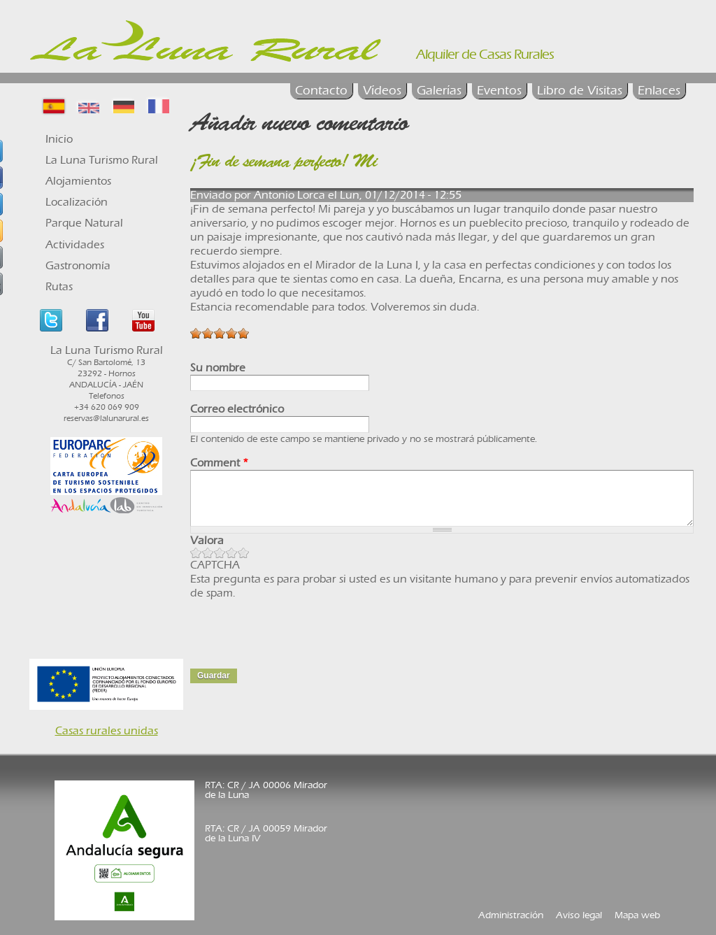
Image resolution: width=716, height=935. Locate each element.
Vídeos (382, 90)
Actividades (74, 244)
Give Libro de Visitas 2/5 (208, 553)
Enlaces (659, 90)
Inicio (59, 138)
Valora (207, 540)
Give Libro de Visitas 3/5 (220, 553)
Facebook (97, 320)
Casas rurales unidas (106, 730)
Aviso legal (579, 915)
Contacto (321, 90)
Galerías (439, 90)
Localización (76, 201)
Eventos (499, 90)
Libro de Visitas (579, 90)
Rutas (59, 286)
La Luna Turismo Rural (101, 159)
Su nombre (217, 367)
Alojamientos (78, 180)
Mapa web (637, 915)
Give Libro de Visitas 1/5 (196, 553)
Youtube (143, 320)
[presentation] (296, 627)
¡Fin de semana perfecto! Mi (283, 163)
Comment (219, 462)
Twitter (51, 320)
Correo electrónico (237, 408)
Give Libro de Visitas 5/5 (244, 553)
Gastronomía (77, 265)
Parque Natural (84, 222)
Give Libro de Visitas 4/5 (232, 553)
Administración (510, 915)
